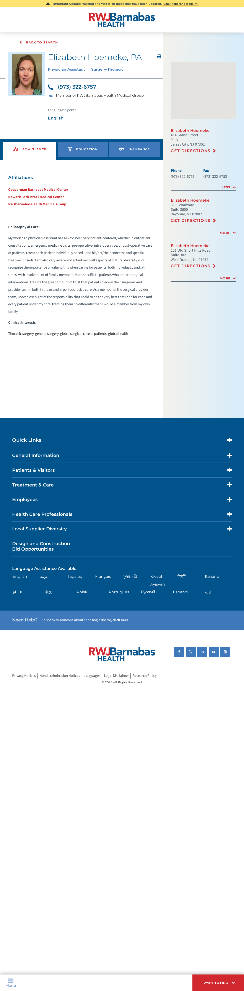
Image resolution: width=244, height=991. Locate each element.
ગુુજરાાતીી (130, 591)
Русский (148, 607)
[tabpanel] (81, 260)
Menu (11, 982)
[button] (216, 982)
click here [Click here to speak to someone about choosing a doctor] (124, 636)
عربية (44, 591)
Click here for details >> (181, 3)
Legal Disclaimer (119, 693)
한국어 (19, 607)
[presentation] (29, 152)
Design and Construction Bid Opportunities (43, 560)
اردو (208, 607)
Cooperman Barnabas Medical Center (39, 193)
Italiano (212, 591)
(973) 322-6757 (73, 87)
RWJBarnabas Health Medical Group (38, 208)
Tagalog (75, 591)
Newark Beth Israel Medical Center (37, 200)
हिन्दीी (181, 591)
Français (103, 591)
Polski (83, 607)
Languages (94, 693)
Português (119, 607)
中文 (49, 607)
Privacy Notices (24, 693)
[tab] (203, 192)
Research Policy (148, 693)
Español (181, 607)
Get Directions (191, 153)
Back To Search (38, 42)
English (20, 591)
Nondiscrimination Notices (61, 693)
